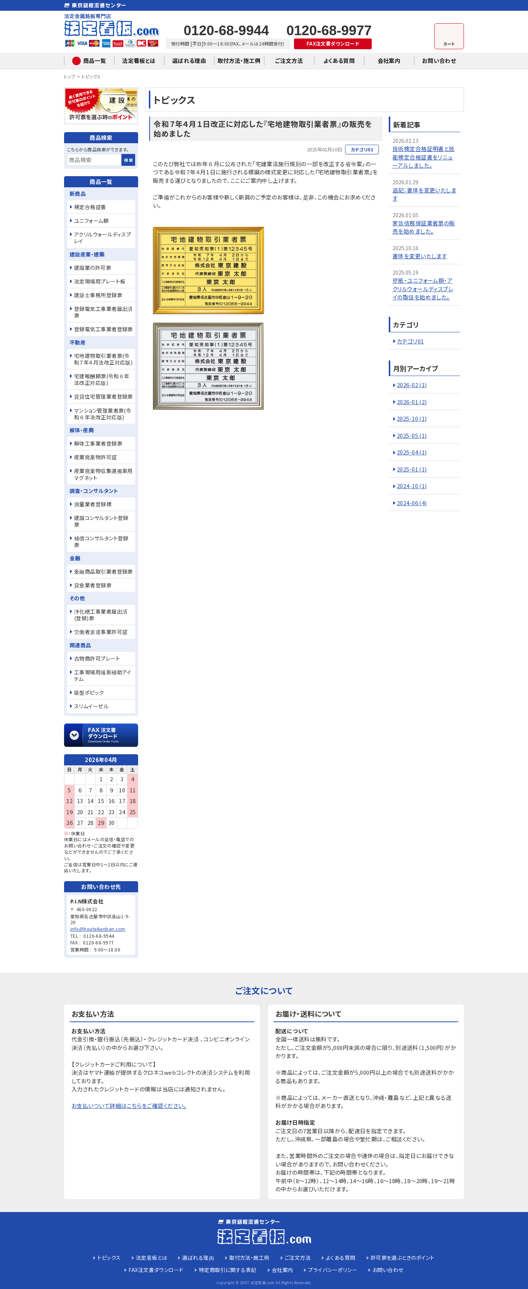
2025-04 (412, 452)
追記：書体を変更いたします (424, 194)
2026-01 (412, 402)
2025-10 (412, 418)
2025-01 (412, 469)
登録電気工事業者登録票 (103, 329)
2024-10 (412, 486)
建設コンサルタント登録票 (101, 521)
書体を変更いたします (419, 256)
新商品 (78, 193)
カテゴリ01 (410, 341)
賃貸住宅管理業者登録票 (103, 396)
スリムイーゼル (91, 706)
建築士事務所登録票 (98, 295)
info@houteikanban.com (97, 929)
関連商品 (80, 645)
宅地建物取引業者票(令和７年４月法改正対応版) (103, 359)
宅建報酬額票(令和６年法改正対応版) (102, 379)
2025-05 (412, 435)
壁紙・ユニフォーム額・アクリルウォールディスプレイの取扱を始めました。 (422, 288)
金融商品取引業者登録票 (103, 571)
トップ (69, 76)
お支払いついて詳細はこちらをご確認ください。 (129, 1106)
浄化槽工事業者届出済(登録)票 (101, 615)
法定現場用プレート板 (100, 281)
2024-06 (412, 503)
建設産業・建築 (87, 254)
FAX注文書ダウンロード (333, 43)
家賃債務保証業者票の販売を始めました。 (423, 227)
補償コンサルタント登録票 (101, 541)
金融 (75, 558)
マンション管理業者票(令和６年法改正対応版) (102, 414)
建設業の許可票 (92, 267)
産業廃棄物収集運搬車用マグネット (103, 474)
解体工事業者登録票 (98, 443)
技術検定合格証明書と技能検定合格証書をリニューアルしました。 (423, 157)
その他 (77, 598)
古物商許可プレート (97, 658)
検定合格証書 (90, 207)
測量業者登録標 (92, 504)
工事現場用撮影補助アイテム (102, 675)
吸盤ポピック (89, 692)
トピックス (91, 76)
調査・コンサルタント (94, 490)
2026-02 (412, 385)
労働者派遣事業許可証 (101, 631)
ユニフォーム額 (91, 220)
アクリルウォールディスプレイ (102, 238)
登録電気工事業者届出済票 (103, 312)
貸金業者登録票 (92, 585)
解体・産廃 (82, 430)
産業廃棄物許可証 (95, 457)
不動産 (78, 342)
